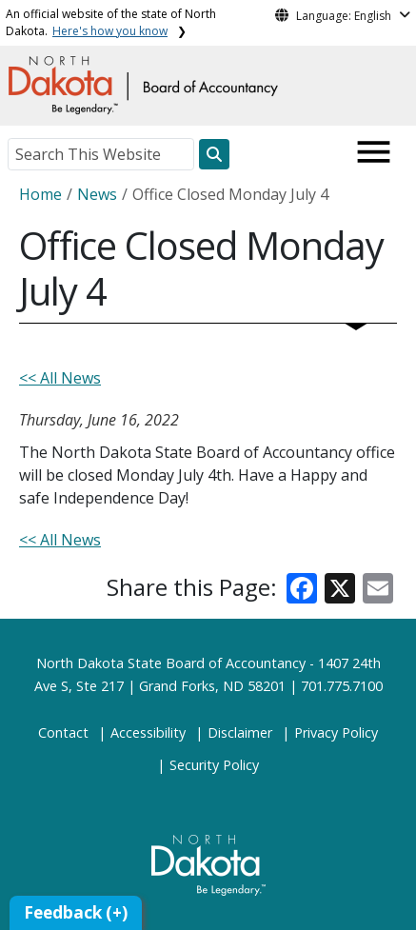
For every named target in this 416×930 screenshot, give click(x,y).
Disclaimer (240, 732)
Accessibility (148, 732)
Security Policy (214, 765)
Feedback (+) (76, 912)
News (97, 194)
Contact (63, 732)
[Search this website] (214, 154)
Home (40, 194)
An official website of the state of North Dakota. (111, 22)
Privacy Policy (336, 732)
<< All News (60, 377)
